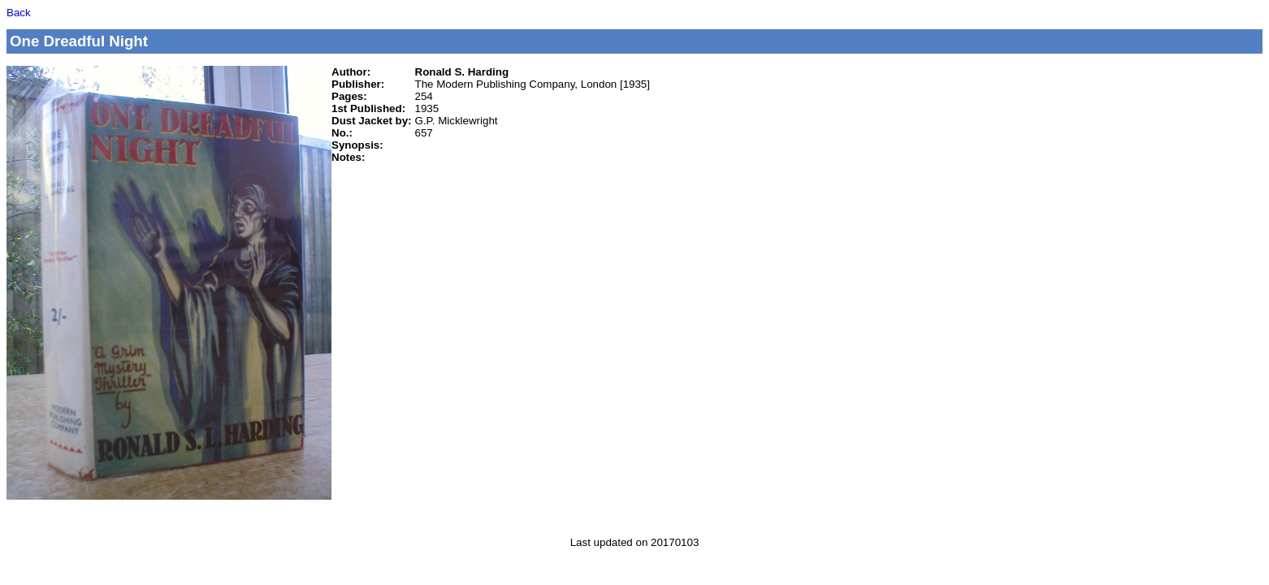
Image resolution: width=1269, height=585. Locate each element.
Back (18, 12)
